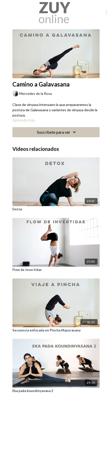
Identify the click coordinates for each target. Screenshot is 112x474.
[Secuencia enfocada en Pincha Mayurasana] (56, 330)
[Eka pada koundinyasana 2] (56, 391)
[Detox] (56, 209)
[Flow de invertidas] (56, 269)
